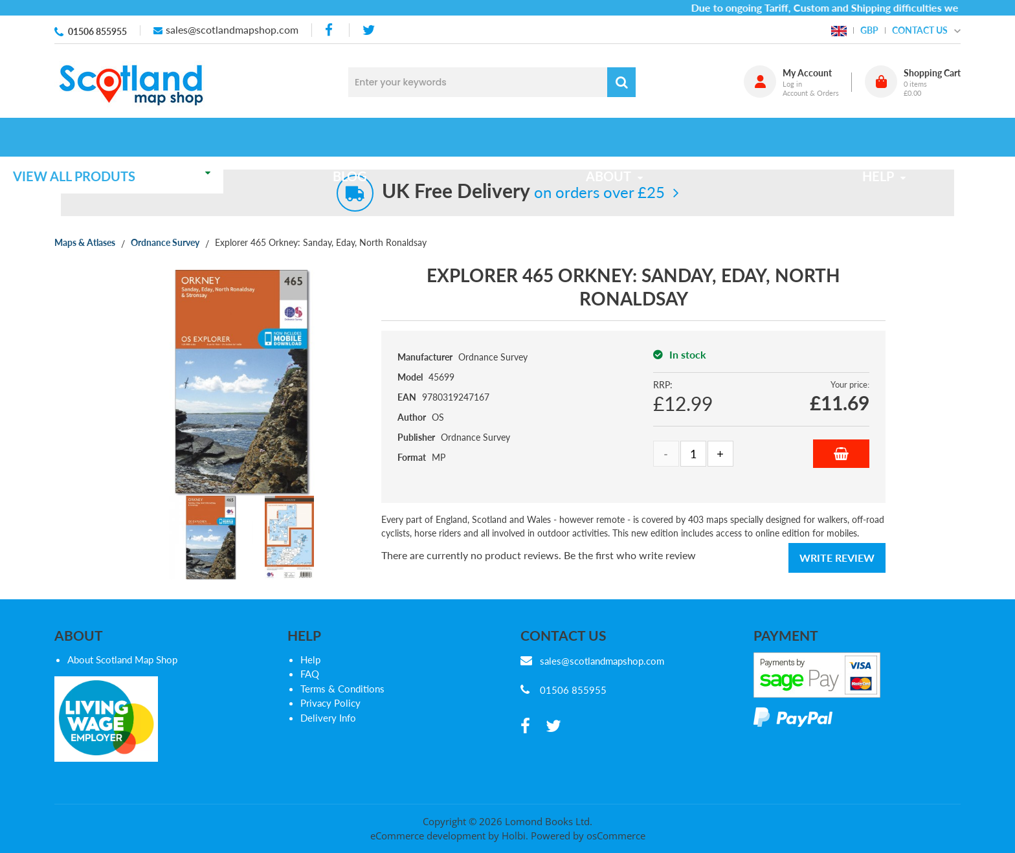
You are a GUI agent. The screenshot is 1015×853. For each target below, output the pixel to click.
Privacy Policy (330, 703)
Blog (386, 137)
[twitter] (368, 30)
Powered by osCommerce (588, 835)
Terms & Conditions (342, 688)
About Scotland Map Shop (122, 659)
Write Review (837, 557)
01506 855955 (97, 31)
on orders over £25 (523, 192)
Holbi (514, 835)
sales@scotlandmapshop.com (232, 29)
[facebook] (330, 30)
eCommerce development (427, 835)
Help (310, 659)
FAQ (309, 674)
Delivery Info (328, 718)
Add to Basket (841, 453)
